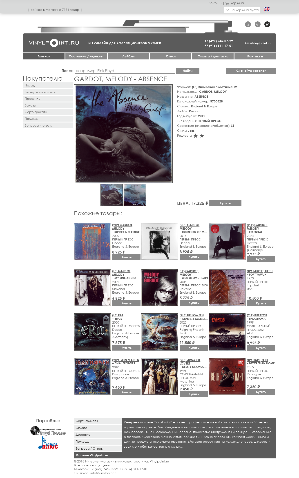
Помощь (31, 118)
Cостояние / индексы (86, 56)
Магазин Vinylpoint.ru (92, 455)
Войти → (215, 3)
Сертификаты (36, 112)
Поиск (67, 70)
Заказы (30, 105)
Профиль (32, 98)
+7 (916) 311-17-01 (219, 46)
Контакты (255, 56)
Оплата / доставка (213, 56)
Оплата (81, 428)
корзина (234, 3)
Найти (187, 70)
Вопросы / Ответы (89, 448)
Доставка (83, 434)
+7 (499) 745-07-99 (219, 41)
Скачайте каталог (251, 70)
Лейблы (128, 56)
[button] (168, 88)
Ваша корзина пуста (242, 10)
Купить (225, 203)
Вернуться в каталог (40, 92)
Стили (171, 56)
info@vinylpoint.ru (257, 43)
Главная (44, 56)
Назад (30, 85)
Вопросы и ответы (38, 125)
